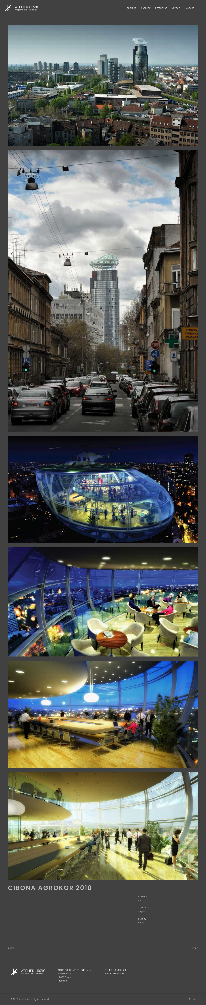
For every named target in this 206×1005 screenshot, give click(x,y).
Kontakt (189, 8)
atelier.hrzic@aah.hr (115, 973)
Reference (161, 8)
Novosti (176, 8)
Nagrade (146, 8)
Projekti (132, 8)
